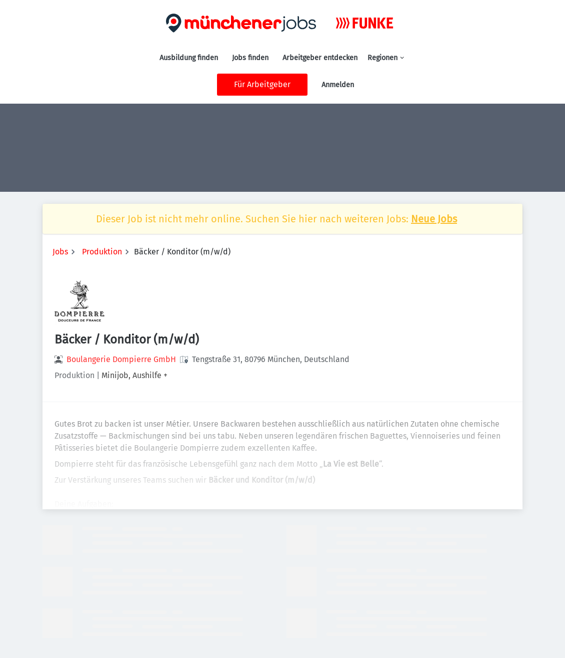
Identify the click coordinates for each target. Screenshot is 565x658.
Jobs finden (250, 58)
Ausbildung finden (189, 58)
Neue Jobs (434, 219)
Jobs (60, 251)
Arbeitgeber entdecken (320, 58)
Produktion (102, 251)
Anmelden (338, 85)
